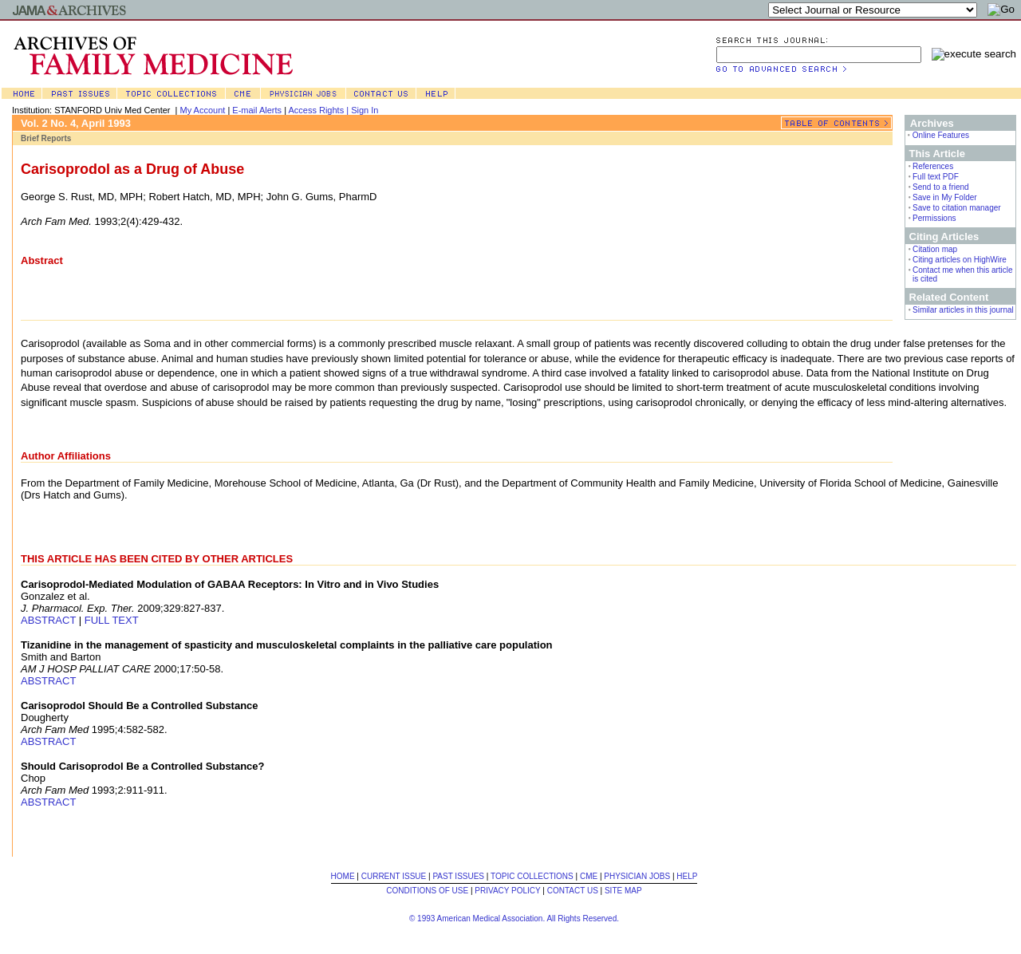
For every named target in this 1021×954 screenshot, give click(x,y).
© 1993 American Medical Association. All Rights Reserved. (514, 918)
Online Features (941, 135)
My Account (203, 110)
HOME (343, 876)
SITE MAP (623, 890)
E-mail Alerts (257, 110)
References (933, 166)
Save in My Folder (945, 197)
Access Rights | (319, 110)
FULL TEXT (112, 620)
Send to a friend (941, 187)
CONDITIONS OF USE (427, 890)
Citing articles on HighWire (960, 259)
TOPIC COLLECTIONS (532, 876)
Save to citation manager (957, 207)
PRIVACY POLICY (507, 890)
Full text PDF (936, 176)
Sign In (364, 110)
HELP (686, 876)
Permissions (934, 218)
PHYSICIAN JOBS (637, 876)
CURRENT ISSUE (394, 876)
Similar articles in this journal (963, 310)
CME (588, 876)
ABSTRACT (48, 620)
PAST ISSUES (458, 876)
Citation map (935, 249)
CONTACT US (572, 890)
